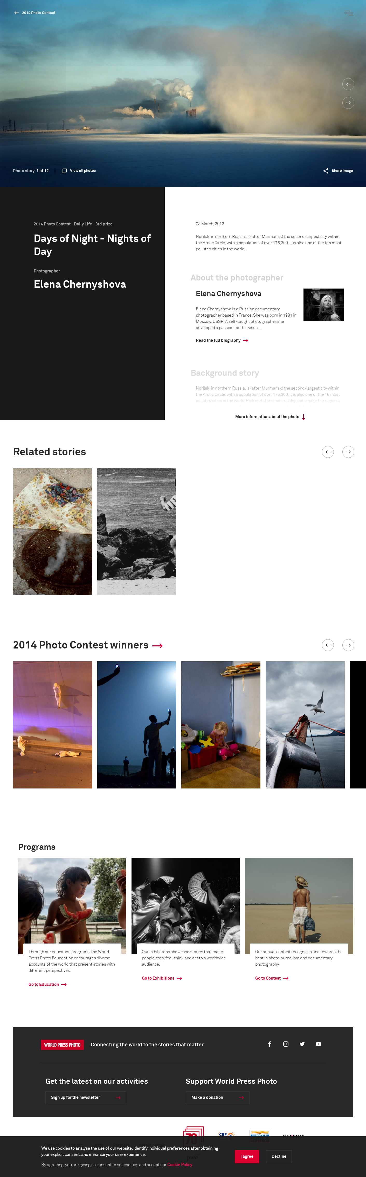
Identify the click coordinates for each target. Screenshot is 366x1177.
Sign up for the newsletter (75, 1097)
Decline (279, 1156)
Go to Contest (268, 978)
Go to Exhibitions (158, 978)
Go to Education (44, 984)
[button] (328, 452)
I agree (246, 1156)
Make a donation (207, 1097)
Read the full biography (218, 340)
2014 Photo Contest (39, 13)
